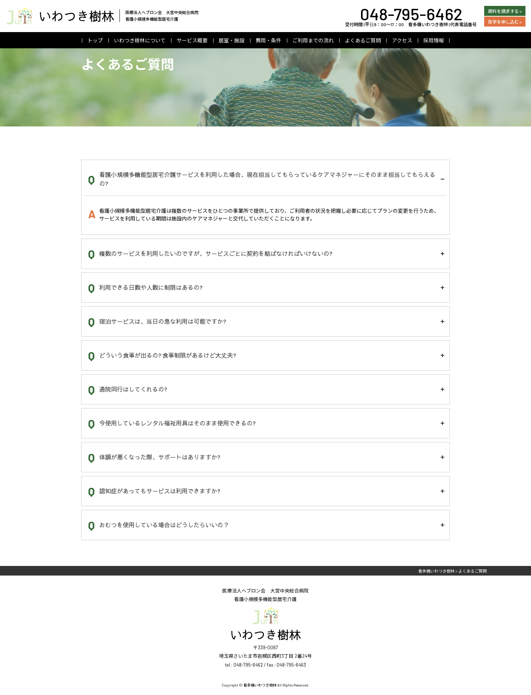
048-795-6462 (411, 14)
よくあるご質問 (363, 40)
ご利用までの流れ (313, 40)
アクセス (402, 40)
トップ (95, 40)
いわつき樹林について (140, 40)
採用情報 (433, 40)
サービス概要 (192, 40)
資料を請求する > (505, 11)
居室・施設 (231, 40)
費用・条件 (268, 40)
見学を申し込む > (505, 21)
